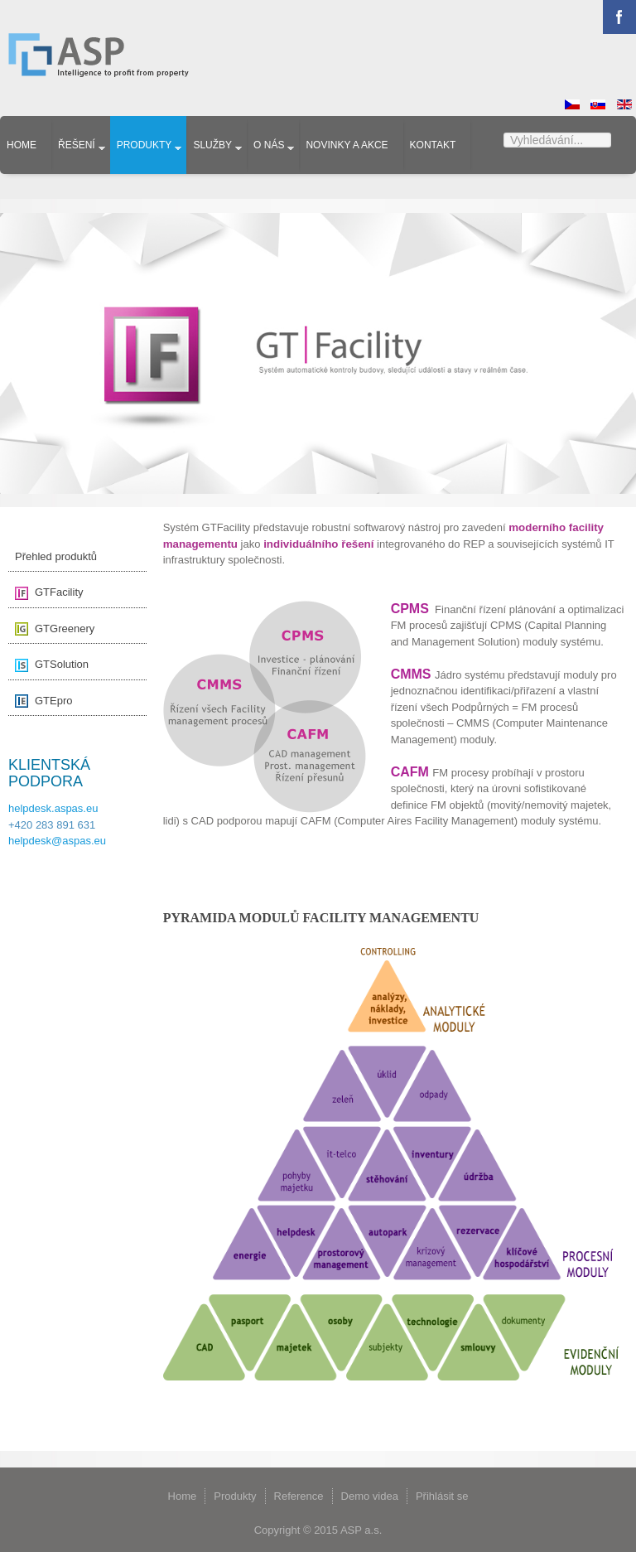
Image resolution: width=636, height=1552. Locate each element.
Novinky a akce (347, 145)
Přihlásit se (442, 1496)
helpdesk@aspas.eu (57, 840)
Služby (212, 145)
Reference (299, 1496)
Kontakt (433, 145)
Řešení (76, 145)
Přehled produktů (56, 556)
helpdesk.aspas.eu (53, 808)
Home (21, 145)
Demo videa (369, 1496)
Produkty (144, 145)
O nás (268, 145)
